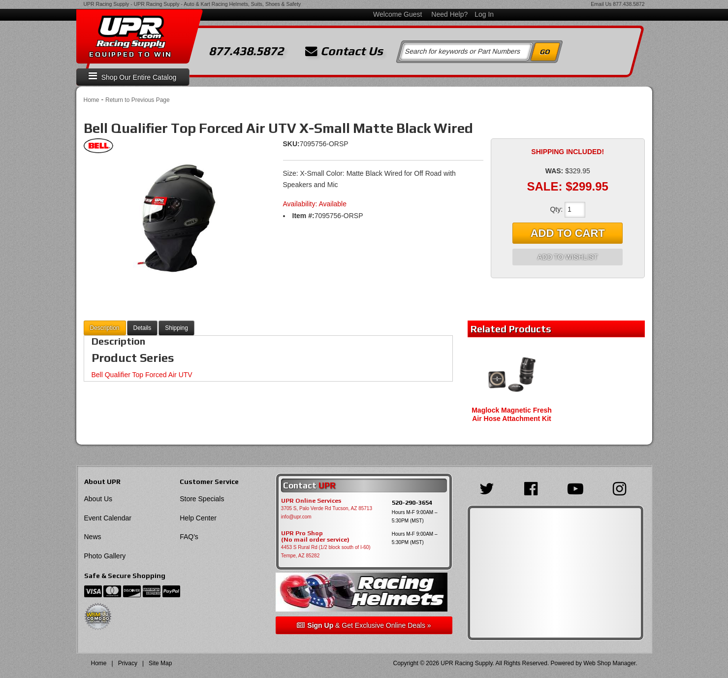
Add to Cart (568, 233)
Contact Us (344, 51)
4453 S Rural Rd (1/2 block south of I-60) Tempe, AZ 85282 (326, 551)
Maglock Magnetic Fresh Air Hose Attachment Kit (512, 414)
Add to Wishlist (568, 257)
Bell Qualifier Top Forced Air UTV (142, 375)
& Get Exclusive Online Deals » (364, 625)
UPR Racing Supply (106, 4)
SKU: (291, 144)
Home (91, 100)
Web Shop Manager (609, 663)
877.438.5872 (628, 4)
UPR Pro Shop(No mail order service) (315, 537)
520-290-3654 (412, 502)
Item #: (303, 216)
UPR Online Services (311, 500)
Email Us (601, 4)
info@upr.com (296, 516)
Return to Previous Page (137, 100)
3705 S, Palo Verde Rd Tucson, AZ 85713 (326, 508)
